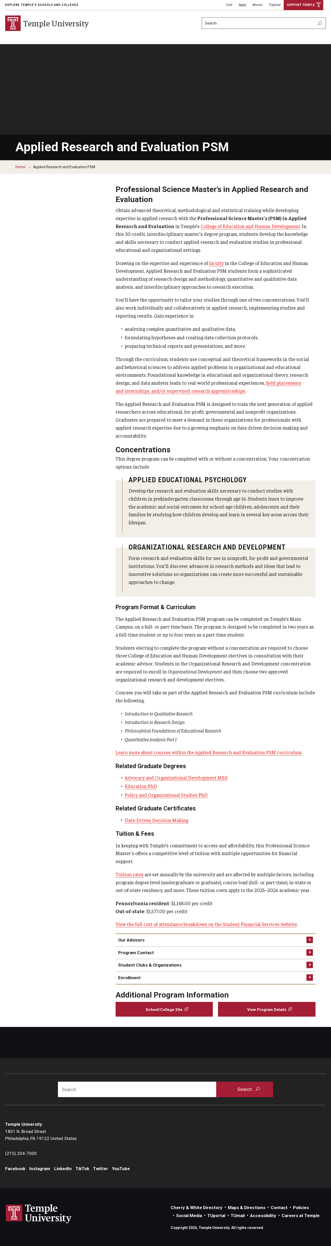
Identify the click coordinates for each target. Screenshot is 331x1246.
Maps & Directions (246, 1207)
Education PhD (141, 786)
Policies (301, 1207)
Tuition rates (130, 874)
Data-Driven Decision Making (156, 820)
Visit (229, 5)
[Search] (264, 23)
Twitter (100, 1168)
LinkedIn (63, 1168)
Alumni (257, 5)
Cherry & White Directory (196, 1207)
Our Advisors (131, 940)
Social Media (189, 1215)
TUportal (275, 5)
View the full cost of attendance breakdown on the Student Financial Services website (206, 924)
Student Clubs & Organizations (150, 965)
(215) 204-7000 (21, 1153)
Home (20, 167)
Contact (279, 1207)
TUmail (238, 1215)
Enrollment (129, 977)
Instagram (39, 1168)
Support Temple (301, 5)
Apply (242, 5)
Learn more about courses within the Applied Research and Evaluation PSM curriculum (209, 752)
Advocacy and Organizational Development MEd (176, 777)
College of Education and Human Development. (251, 226)
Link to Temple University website (38, 1214)
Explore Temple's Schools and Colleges (41, 5)
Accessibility (263, 1215)
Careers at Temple (301, 1215)
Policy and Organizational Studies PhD (166, 795)
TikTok (82, 1168)
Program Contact (136, 952)
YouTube (121, 1168)
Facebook (15, 1168)
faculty (216, 263)
